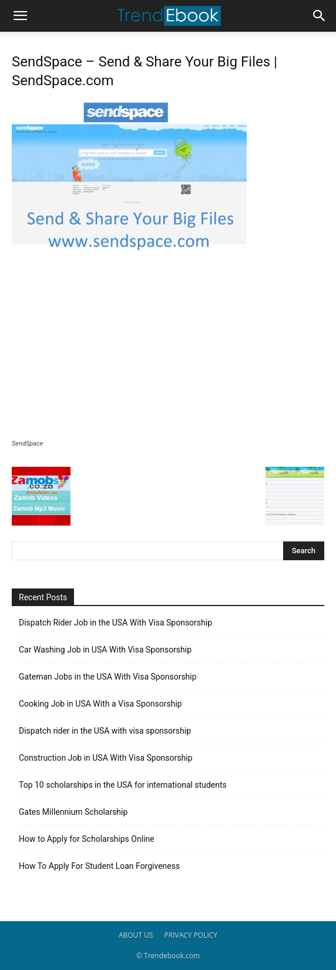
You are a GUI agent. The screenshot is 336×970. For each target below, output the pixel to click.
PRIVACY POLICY (191, 935)
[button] (20, 16)
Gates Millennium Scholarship (73, 812)
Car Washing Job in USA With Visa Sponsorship (105, 649)
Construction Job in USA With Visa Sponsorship (106, 757)
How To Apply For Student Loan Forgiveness (99, 866)
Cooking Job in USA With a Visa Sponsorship (100, 703)
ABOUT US (136, 935)
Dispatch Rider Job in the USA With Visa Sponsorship (115, 622)
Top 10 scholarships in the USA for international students (123, 785)
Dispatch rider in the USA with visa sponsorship (105, 730)
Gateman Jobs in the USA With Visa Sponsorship (108, 676)
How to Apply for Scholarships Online (86, 839)
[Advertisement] (168, 351)
